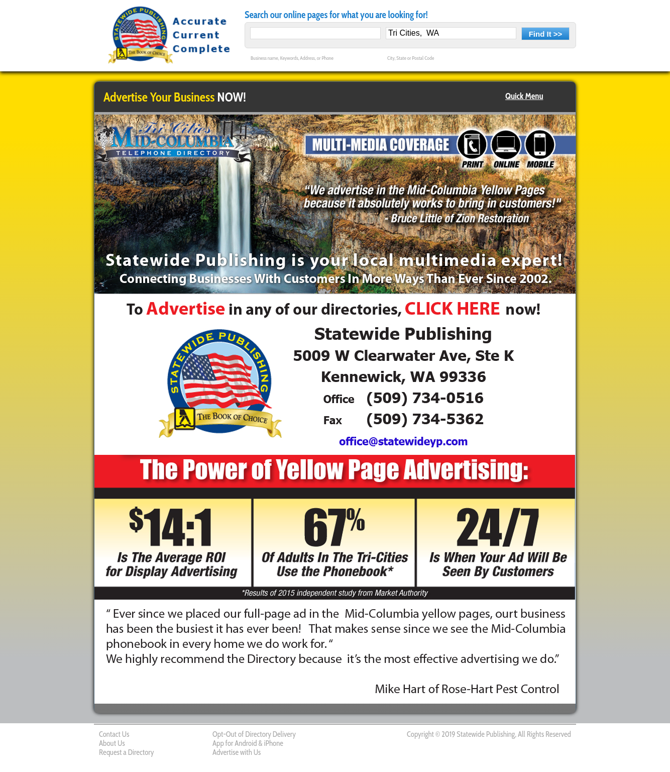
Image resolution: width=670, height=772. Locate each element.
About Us (112, 743)
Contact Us (114, 734)
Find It (540, 34)
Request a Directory (126, 752)
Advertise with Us (236, 752)
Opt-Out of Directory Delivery (254, 734)
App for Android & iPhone (247, 743)
